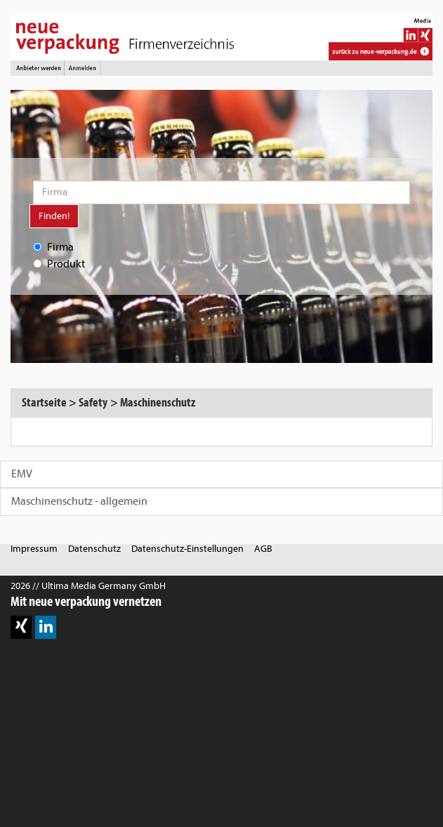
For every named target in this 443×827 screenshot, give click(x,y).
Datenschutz (94, 549)
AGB (263, 549)
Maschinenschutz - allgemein (79, 501)
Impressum (34, 549)
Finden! (54, 216)
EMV (21, 474)
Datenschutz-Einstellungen (187, 549)
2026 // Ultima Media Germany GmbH (88, 586)
